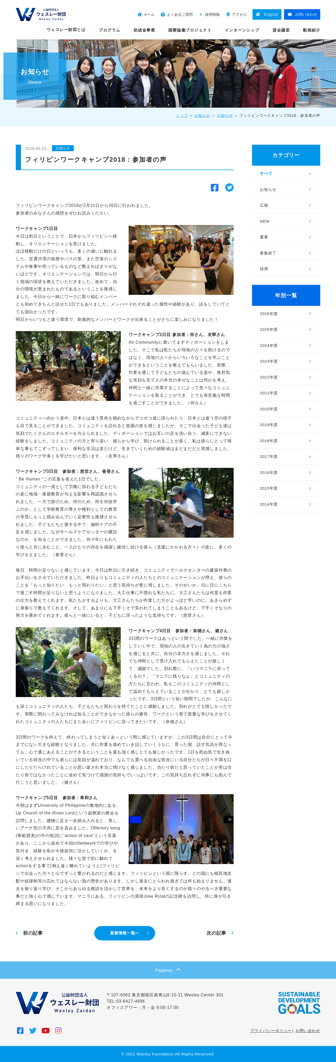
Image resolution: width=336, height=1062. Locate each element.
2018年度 (269, 440)
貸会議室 (281, 30)
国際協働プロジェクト (190, 30)
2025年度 (269, 329)
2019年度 (269, 424)
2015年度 (269, 488)
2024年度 (269, 345)
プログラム (109, 30)
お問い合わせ (307, 1030)
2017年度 (269, 456)
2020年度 (269, 409)
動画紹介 (311, 30)
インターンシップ (242, 30)
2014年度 (269, 504)
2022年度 (269, 377)
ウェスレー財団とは (66, 29)
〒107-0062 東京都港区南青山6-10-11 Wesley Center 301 (165, 995)
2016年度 (269, 472)
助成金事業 (144, 30)
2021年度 (269, 393)
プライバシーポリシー (271, 1030)
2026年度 (269, 313)
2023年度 (269, 361)
